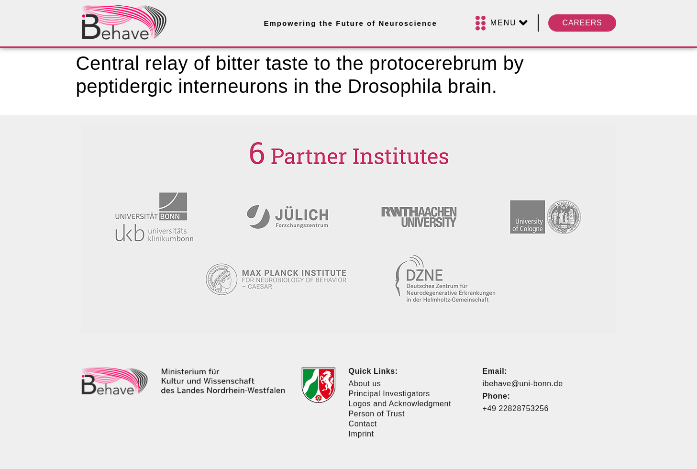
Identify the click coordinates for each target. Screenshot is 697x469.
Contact (363, 424)
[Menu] (502, 23)
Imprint (361, 434)
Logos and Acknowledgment (400, 404)
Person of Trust (377, 414)
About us (365, 384)
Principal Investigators (389, 394)
